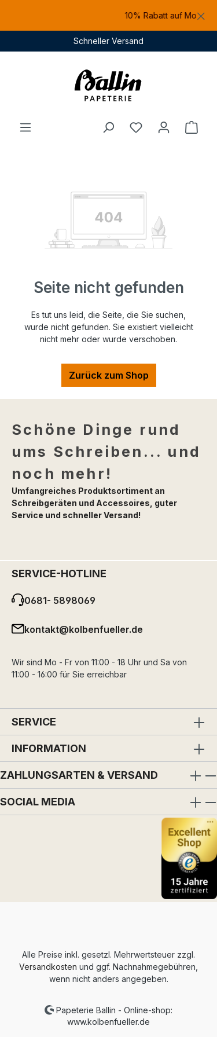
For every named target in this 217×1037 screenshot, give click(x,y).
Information (49, 748)
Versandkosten (48, 967)
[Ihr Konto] (164, 126)
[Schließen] (201, 14)
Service (34, 722)
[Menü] (25, 126)
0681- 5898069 (59, 600)
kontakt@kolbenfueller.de (83, 629)
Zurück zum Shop (109, 375)
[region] (108, 15)
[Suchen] (108, 126)
